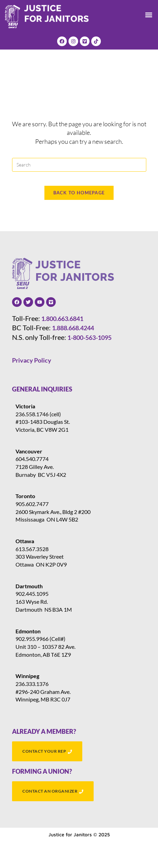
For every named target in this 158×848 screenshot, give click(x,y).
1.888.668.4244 (73, 328)
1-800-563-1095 (89, 337)
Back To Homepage (79, 192)
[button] (149, 15)
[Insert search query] (79, 165)
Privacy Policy (31, 360)
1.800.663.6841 (62, 318)
